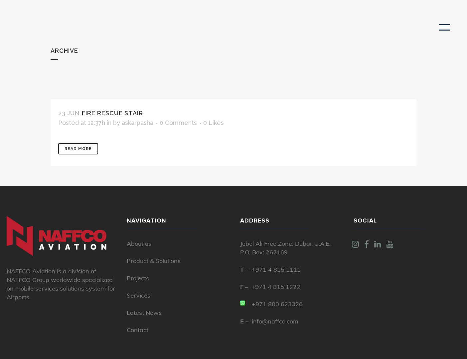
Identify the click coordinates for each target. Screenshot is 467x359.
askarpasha (137, 122)
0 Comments (178, 122)
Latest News (144, 313)
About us (139, 244)
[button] (444, 27)
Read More (78, 148)
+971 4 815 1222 (275, 287)
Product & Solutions (154, 261)
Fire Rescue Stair (112, 113)
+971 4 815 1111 (276, 270)
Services (138, 296)
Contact (137, 330)
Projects (138, 279)
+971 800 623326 (277, 305)
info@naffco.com (275, 322)
